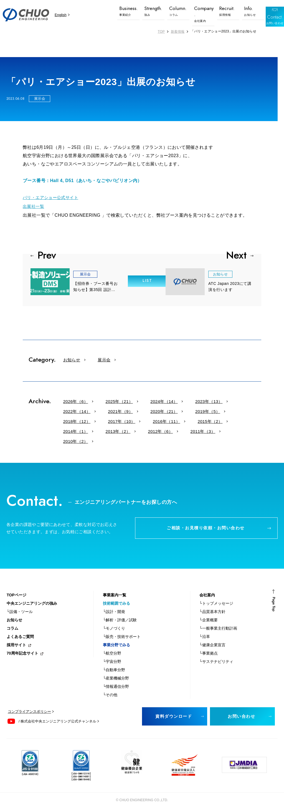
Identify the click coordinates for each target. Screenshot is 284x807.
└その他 (110, 688)
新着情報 (177, 32)
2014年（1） (143, 420)
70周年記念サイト (22, 647)
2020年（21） (107, 410)
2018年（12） (180, 410)
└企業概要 (208, 613)
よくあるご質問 (20, 630)
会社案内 (207, 588)
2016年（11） (73, 420)
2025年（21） (107, 400)
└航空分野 (112, 647)
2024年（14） (145, 400)
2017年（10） (217, 410)
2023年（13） (182, 400)
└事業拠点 (208, 647)
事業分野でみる (116, 638)
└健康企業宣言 (212, 638)
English (61, 15)
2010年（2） (106, 430)
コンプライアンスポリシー (29, 705)
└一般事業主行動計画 (218, 622)
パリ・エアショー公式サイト (52, 197)
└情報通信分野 (116, 680)
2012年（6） (213, 420)
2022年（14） (219, 400)
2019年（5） (143, 410)
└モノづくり (114, 622)
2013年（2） (178, 420)
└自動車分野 (114, 663)
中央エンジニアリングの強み (32, 597)
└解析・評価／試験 (120, 613)
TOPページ (16, 588)
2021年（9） (71, 410)
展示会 (93, 358)
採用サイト (16, 638)
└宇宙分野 (112, 655)
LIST (142, 279)
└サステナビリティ (216, 655)
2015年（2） (109, 420)
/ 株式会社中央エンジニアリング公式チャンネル (57, 715)
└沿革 (204, 630)
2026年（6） (71, 400)
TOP (161, 32)
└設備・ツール (20, 605)
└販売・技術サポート (122, 630)
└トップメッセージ (216, 597)
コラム (12, 622)
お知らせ (68, 358)
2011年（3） (71, 430)
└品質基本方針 (212, 605)
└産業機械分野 (116, 672)
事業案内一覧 (114, 588)
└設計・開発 (114, 605)
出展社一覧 (34, 205)
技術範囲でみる (116, 597)
